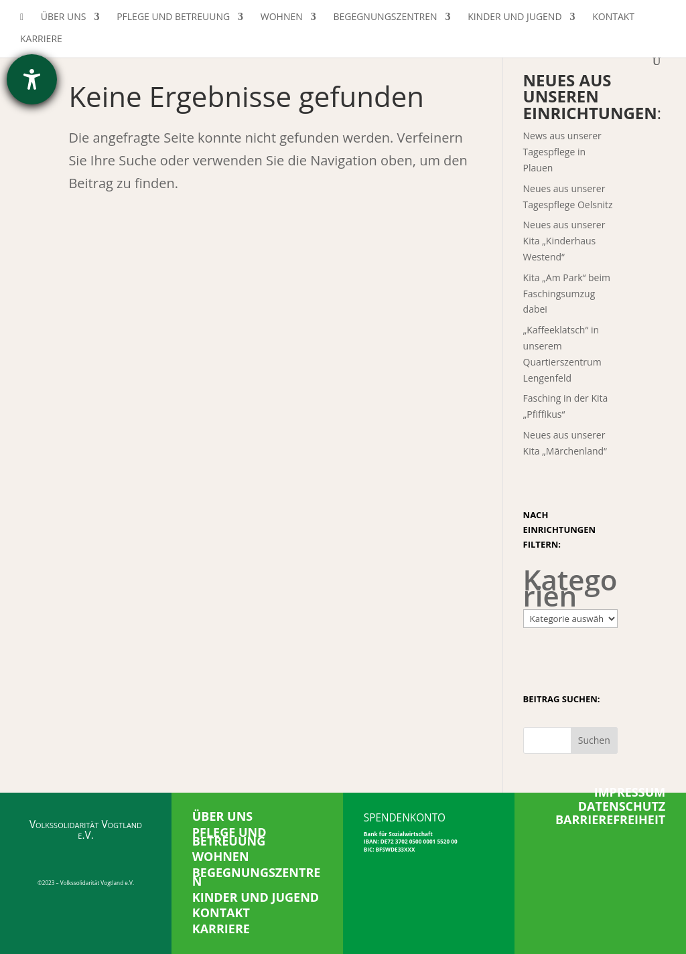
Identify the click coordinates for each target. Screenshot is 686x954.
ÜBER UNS (222, 816)
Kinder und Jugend (514, 17)
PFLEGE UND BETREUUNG (229, 836)
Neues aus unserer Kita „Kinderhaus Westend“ (564, 240)
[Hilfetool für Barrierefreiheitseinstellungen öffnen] (32, 79)
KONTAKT (221, 912)
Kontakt (613, 17)
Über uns (63, 17)
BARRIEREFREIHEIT (610, 819)
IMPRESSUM (630, 792)
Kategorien (570, 588)
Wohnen (282, 17)
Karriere (41, 39)
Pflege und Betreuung (173, 17)
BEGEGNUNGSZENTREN (256, 876)
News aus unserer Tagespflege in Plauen (562, 151)
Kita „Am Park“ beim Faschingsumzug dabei (566, 293)
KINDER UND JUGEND (255, 897)
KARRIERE (221, 929)
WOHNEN (220, 856)
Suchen (594, 740)
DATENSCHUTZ (622, 806)
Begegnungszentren (385, 17)
